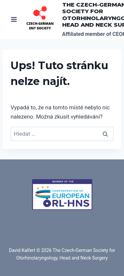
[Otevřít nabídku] (14, 19)
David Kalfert (22, 250)
